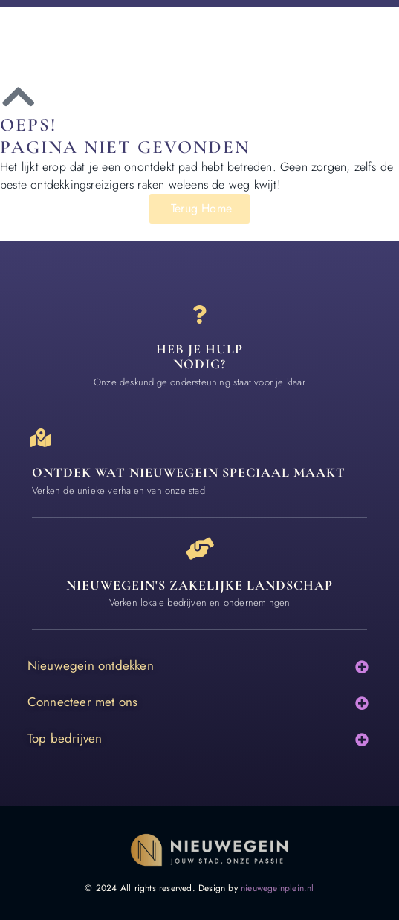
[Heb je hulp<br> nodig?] (199, 314)
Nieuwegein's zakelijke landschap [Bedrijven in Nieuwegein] (199, 585)
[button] (361, 667)
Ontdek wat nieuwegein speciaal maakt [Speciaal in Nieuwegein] (189, 472)
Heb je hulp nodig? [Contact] (199, 356)
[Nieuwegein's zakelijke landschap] (200, 549)
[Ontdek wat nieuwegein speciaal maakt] (41, 437)
